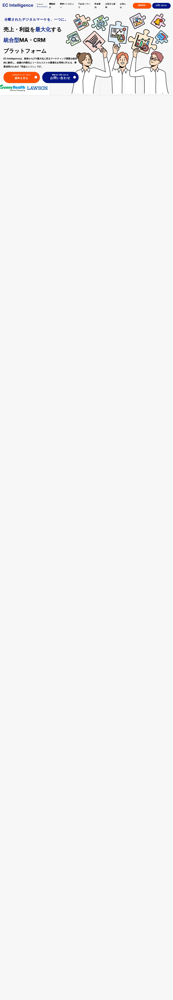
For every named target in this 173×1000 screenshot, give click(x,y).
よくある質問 (157, 963)
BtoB (67, 979)
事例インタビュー (67, 5)
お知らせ (123, 5)
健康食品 (68, 973)
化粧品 (67, 971)
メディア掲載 (125, 962)
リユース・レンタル (72, 977)
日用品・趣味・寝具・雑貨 (73, 963)
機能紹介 (52, 5)
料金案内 (98, 5)
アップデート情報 (127, 959)
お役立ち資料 (110, 5)
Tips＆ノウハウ (94, 952)
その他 (67, 982)
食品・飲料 (69, 968)
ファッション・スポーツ (73, 957)
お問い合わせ (157, 971)
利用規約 (39, 994)
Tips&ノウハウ (84, 5)
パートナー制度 (158, 952)
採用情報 (155, 967)
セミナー (143, 952)
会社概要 (48, 994)
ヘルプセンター (9, 994)
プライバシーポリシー (25, 994)
